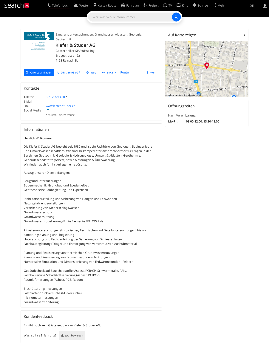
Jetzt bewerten (74, 335)
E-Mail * (111, 72)
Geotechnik (63, 39)
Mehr (153, 72)
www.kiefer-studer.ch (60, 106)
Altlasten (121, 34)
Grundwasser (104, 34)
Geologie (135, 34)
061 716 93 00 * (70, 72)
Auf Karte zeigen (182, 34)
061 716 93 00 (55, 97)
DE (252, 6)
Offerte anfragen (41, 72)
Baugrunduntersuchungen (74, 34)
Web (93, 72)
